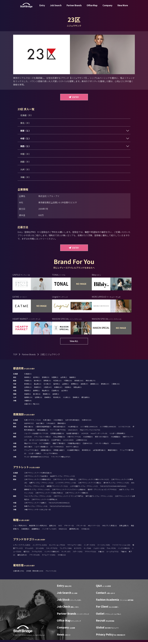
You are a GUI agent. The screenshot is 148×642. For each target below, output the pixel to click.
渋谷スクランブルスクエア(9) (90, 432)
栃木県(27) (37, 382)
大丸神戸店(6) (56, 442)
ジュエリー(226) (98, 550)
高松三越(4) (28, 449)
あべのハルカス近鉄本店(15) (39, 442)
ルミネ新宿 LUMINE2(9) (108, 428)
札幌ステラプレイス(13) (32, 422)
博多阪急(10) (86, 452)
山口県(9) (64, 392)
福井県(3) (56, 386)
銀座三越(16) (28, 428)
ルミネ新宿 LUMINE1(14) (88, 428)
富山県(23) (37, 386)
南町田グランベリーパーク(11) (57, 488)
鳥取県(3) (27, 392)
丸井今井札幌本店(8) (72, 422)
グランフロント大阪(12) (42, 439)
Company (107, 7)
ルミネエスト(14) (124, 428)
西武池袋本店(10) (59, 428)
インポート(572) (89, 547)
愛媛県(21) (46, 396)
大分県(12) (66, 399)
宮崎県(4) (76, 399)
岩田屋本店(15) (46, 452)
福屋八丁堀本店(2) (59, 445)
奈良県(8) (68, 389)
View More (122, 7)
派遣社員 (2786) (18, 573)
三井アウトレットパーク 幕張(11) (64, 481)
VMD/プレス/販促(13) (109, 527)
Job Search (55, 7)
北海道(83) (28, 376)
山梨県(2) (65, 386)
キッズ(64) (87, 550)
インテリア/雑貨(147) (51, 553)
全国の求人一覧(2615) (31, 406)
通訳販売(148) (74, 531)
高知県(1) (55, 396)
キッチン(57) (65, 553)
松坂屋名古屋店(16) (57, 435)
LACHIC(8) (84, 435)
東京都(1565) (78, 382)
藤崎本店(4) (62, 425)
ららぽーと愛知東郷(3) (117, 435)
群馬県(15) (47, 382)
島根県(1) (36, 392)
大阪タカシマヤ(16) (74, 439)
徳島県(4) (27, 396)
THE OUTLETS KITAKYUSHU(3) (60, 508)
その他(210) (85, 531)
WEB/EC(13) (63, 531)
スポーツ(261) (77, 553)
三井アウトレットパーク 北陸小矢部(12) (49, 495)
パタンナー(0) (81, 527)
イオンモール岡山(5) (102, 445)
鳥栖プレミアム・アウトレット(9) (35, 508)
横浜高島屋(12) (42, 432)
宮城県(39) (45, 379)
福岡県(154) (28, 399)
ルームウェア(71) (112, 553)
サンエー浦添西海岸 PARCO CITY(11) (36, 459)
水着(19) (101, 553)
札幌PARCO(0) (86, 422)
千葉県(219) (68, 382)
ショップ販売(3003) (20, 527)
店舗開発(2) (36, 531)
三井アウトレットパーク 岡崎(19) (76, 495)
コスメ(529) (40, 550)
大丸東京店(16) (73, 428)
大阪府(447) (48, 389)
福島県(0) (72, 379)
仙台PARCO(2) (29, 425)
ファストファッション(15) (121, 547)
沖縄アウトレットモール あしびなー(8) (37, 511)
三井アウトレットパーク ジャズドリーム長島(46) (68, 491)
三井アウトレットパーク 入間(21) (89, 485)
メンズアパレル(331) (40, 547)
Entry (42, 7)
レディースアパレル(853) (21, 547)
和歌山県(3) (78, 389)
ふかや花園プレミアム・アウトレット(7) (84, 488)
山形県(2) (64, 379)
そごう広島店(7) (44, 445)
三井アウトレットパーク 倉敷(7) (35, 505)
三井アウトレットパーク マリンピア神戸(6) (68, 498)
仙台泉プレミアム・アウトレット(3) (62, 478)
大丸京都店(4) (88, 439)
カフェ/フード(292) (48, 557)
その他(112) (62, 557)
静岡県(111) (94, 386)
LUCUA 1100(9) (68, 442)
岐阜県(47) (84, 386)
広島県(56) (55, 392)
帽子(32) (26, 553)
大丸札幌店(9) (58, 422)
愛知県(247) (105, 386)
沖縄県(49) (28, 403)
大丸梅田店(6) (115, 439)
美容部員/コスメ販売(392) (38, 527)
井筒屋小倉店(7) (59, 452)
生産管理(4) (25, 531)
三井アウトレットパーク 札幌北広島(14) (38, 475)
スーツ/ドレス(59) (103, 547)
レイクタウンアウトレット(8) (66, 485)
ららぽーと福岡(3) (35, 455)
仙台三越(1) (40, 425)
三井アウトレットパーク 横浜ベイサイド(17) (93, 481)
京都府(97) (37, 389)
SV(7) (60, 527)
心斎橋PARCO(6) (81, 442)
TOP (15, 356)
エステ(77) (77, 550)
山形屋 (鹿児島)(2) (99, 452)
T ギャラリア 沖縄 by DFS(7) (60, 459)
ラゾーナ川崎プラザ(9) (58, 432)
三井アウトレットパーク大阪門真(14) (44, 501)
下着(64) (124, 553)
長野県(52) (74, 386)
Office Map (92, 7)
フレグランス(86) (66, 550)
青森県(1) (27, 379)
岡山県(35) (45, 392)
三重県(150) (115, 386)
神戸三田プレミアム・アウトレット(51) (99, 498)
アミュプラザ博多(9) (50, 455)
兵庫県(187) (58, 389)
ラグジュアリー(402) (74, 547)
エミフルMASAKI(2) (57, 449)
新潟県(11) (28, 386)
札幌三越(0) (47, 422)
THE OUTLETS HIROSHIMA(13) (59, 505)
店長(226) (52, 527)
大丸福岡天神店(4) (73, 452)
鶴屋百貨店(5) (112, 452)
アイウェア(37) (37, 553)
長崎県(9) (47, 399)
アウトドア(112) (90, 553)
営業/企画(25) (124, 527)
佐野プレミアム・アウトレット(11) (41, 485)
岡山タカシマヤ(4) (30, 445)
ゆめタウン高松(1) (72, 449)
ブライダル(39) (34, 557)
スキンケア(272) (51, 550)
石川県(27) (47, 386)
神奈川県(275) (90, 382)
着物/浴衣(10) (22, 557)
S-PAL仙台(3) (51, 425)
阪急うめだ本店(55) (101, 439)
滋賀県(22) (28, 389)
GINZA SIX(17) (73, 432)
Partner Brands (74, 7)
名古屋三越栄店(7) (72, 435)
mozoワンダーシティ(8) (99, 435)
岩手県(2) (36, 379)
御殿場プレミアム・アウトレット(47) (37, 491)
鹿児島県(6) (86, 399)
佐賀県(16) (38, 399)
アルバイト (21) (51, 573)
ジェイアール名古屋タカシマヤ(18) (36, 435)
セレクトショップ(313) (57, 547)
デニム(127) (29, 550)
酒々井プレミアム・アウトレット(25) (116, 485)
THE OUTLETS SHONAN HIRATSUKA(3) (113, 488)
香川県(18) (36, 396)
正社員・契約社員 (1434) (34, 573)
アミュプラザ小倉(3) (31, 452)
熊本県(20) (57, 399)
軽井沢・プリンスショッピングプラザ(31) (102, 491)
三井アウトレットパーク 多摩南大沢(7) (37, 481)
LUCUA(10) (28, 439)
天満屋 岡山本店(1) (74, 445)
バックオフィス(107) (49, 531)
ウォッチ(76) (111, 550)
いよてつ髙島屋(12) (41, 449)
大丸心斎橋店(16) (59, 439)
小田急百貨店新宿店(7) (43, 428)
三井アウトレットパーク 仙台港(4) (36, 478)
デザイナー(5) (69, 527)
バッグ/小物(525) (124, 550)
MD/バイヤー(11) (94, 527)
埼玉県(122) (57, 382)
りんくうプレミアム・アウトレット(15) (37, 498)
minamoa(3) (115, 445)
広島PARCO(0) (87, 445)
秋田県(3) (55, 379)
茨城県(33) (28, 382)
